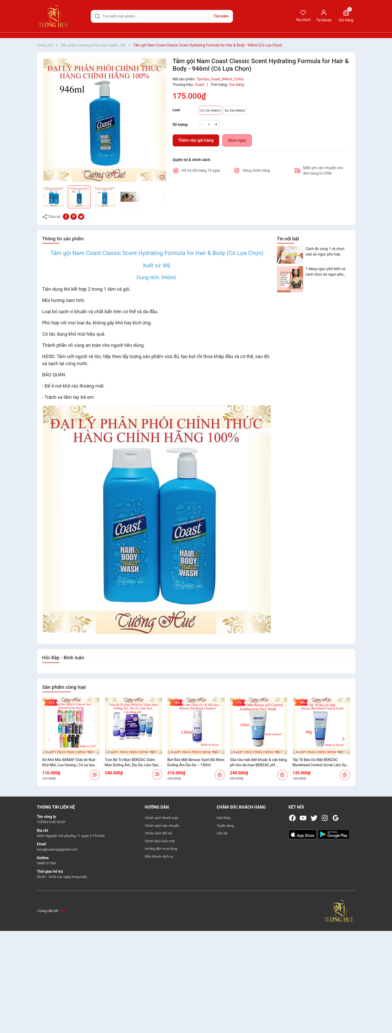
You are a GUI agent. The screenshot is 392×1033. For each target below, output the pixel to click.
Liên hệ (221, 833)
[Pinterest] (73, 216)
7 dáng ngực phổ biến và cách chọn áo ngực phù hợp (325, 272)
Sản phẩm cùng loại (64, 687)
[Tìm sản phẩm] (162, 16)
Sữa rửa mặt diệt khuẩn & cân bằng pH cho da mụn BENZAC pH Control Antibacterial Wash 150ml (258, 763)
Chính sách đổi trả (158, 833)
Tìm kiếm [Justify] (221, 16)
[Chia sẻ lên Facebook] (66, 216)
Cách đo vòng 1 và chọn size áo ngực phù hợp (325, 251)
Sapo (63, 911)
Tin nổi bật (288, 238)
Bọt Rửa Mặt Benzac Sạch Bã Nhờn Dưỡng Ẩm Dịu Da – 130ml (196, 762)
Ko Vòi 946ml (235, 110)
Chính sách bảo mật (160, 841)
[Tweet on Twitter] (81, 216)
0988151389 (46, 863)
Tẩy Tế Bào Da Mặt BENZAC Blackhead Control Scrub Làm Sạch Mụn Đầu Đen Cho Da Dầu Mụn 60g (321, 763)
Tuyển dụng (225, 826)
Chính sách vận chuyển (162, 826)
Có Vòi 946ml (210, 110)
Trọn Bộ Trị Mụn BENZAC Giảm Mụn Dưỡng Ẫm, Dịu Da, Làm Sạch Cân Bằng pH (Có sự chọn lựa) (132, 763)
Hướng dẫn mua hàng (161, 849)
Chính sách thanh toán (161, 818)
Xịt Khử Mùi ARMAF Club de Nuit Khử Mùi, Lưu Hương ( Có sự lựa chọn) (68, 763)
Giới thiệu (223, 818)
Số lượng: (180, 124)
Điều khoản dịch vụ (159, 856)
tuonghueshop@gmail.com (57, 849)
